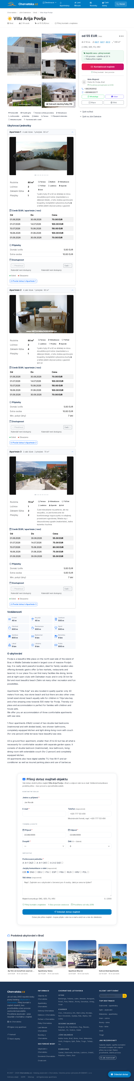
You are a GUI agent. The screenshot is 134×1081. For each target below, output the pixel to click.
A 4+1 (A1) (42, 863)
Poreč (60, 1002)
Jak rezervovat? (107, 1058)
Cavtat (60, 1052)
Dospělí (26, 841)
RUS (70, 872)
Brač (35, 12)
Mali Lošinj (81, 1013)
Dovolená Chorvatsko (46, 1056)
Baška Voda (63, 1038)
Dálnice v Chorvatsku (46, 1015)
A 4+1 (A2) (28, 863)
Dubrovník (63, 1049)
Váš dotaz (31, 877)
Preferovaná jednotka (33, 859)
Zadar (78, 1030)
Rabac (71, 1002)
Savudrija (84, 1002)
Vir (67, 1030)
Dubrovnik (68, 1052)
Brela (76, 1038)
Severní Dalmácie (67, 1024)
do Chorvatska (14, 1022)
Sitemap (31, 1077)
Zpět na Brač (86, 112)
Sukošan (61, 1030)
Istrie (61, 995)
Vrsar (60, 1004)
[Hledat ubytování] (111, 996)
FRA (62, 872)
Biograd (61, 1027)
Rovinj (77, 1002)
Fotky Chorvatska (45, 1023)
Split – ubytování (105, 1010)
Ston (73, 1055)
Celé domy (105, 4)
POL (86, 872)
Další (68, 266)
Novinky (93, 4)
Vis (59, 1044)
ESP (55, 872)
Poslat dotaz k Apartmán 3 (23, 604)
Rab (79, 1016)
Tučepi (89, 1041)
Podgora (67, 1041)
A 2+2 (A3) (56, 863)
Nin (67, 1027)
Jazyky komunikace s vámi (39, 868)
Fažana (70, 999)
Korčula (76, 1052)
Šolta (78, 1041)
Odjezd (73, 830)
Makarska (88, 1038)
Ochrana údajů (12, 1077)
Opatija (74, 1016)
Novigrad (90, 999)
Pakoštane (73, 1027)
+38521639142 (89, 88)
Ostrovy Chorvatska (46, 1011)
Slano (68, 1055)
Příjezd (27, 830)
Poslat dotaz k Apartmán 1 (23, 281)
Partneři (11, 1034)
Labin (76, 999)
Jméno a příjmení (30, 797)
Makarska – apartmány (108, 1014)
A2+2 (108, 42)
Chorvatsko (11, 12)
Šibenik (86, 1027)
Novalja (89, 1013)
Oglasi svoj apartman (16, 1027)
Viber (114, 97)
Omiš (60, 1041)
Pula (66, 1002)
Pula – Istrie (103, 1026)
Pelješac (61, 1055)
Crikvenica (67, 1013)
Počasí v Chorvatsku (46, 1019)
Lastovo (84, 1052)
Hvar (81, 1038)
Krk (74, 1013)
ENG (33, 872)
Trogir (83, 1041)
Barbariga (62, 999)
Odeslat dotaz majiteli (67, 912)
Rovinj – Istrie (104, 1022)
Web (114, 102)
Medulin (83, 999)
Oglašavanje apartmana (47, 1077)
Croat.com (42, 1060)
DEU (41, 872)
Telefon (76, 809)
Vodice (72, 1030)
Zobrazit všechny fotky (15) (59, 104)
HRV (78, 872)
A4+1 (97, 42)
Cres (60, 1013)
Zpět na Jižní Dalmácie (90, 116)
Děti (74, 841)
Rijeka (85, 1016)
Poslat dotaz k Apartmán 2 (23, 443)
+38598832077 (90, 92)
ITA (48, 872)
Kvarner (62, 1009)
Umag (91, 1002)
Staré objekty (13, 1039)
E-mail (25, 809)
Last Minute (77, 4)
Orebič (90, 1052)
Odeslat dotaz (119, 1074)
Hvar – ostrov (104, 1018)
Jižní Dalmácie (25, 12)
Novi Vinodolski (64, 1016)
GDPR (23, 1077)
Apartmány (64, 4)
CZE (25, 872)
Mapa (92, 102)
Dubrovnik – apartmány (108, 1006)
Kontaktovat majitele (103, 66)
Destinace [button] (49, 2)
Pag (80, 1027)
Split (73, 1041)
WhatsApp (93, 97)
